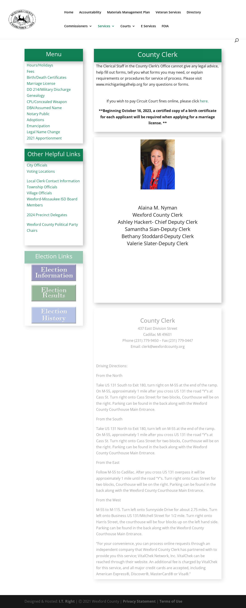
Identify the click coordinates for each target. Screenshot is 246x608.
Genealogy (36, 95)
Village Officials (39, 193)
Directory (194, 12)
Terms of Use (170, 601)
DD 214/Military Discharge (49, 89)
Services (104, 26)
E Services (148, 26)
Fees (30, 71)
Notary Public (38, 113)
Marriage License (41, 83)
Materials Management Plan (128, 12)
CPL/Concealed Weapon (47, 101)
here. (204, 101)
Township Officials (42, 187)
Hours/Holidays (40, 65)
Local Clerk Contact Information (53, 180)
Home (68, 12)
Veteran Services (168, 12)
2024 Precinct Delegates (47, 214)
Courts (125, 26)
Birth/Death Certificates (46, 77)
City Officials (37, 165)
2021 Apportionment (44, 138)
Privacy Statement (139, 601)
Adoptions (35, 119)
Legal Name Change (43, 131)
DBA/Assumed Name (44, 107)
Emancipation (38, 125)
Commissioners (76, 26)
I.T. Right (67, 601)
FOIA (165, 26)
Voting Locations (41, 171)
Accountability (90, 12)
